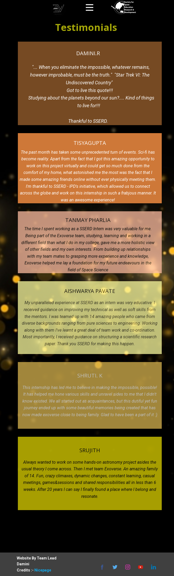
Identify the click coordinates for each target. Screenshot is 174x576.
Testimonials (86, 23)
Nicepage (42, 570)
